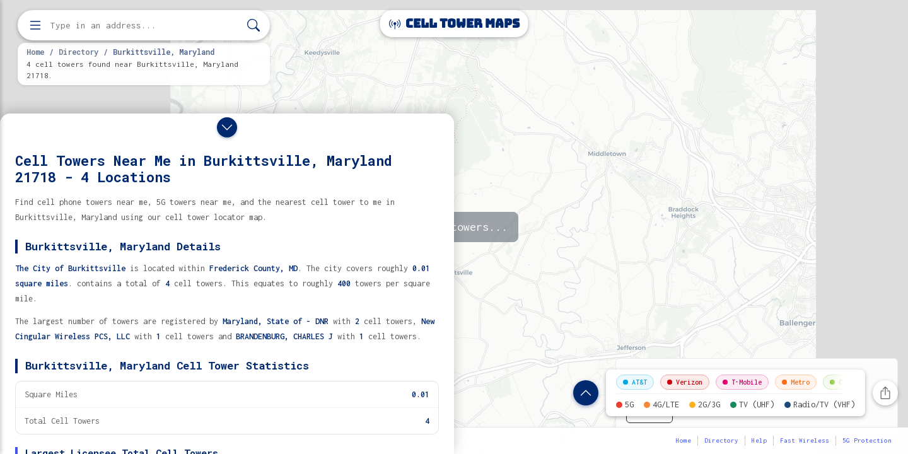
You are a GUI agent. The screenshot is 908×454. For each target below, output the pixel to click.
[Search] (253, 25)
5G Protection (867, 440)
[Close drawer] (227, 127)
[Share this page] (885, 392)
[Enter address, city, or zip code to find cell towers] (145, 25)
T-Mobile (742, 382)
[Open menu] (35, 25)
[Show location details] (585, 392)
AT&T (635, 382)
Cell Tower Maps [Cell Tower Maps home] (454, 24)
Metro (796, 382)
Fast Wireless (804, 440)
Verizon (684, 382)
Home (35, 52)
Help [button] (759, 440)
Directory (78, 52)
